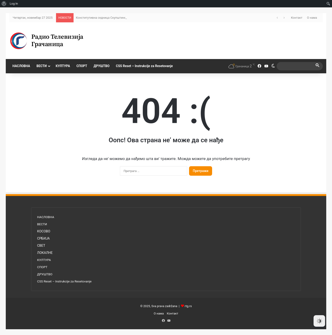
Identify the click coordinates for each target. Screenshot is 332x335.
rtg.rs (188, 306)
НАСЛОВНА (21, 66)
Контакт (296, 17)
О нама (312, 17)
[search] (295, 66)
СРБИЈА (43, 238)
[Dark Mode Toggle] (319, 321)
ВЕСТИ (41, 66)
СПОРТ (82, 66)
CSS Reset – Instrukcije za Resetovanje (144, 66)
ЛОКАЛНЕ (45, 253)
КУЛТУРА (63, 66)
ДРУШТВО (102, 66)
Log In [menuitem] (14, 3)
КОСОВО (43, 231)
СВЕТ (41, 245)
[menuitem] (4, 3)
